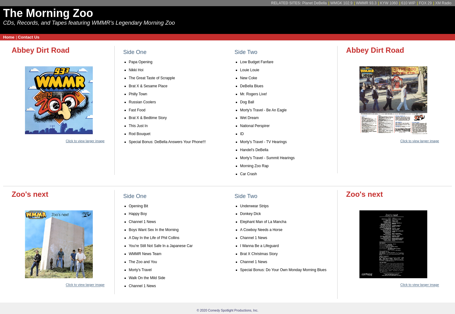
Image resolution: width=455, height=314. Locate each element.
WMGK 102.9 (341, 3)
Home (8, 37)
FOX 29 (425, 3)
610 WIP (408, 3)
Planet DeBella (314, 3)
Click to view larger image (85, 141)
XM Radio (443, 3)
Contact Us (28, 37)
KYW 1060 (389, 3)
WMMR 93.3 (366, 3)
